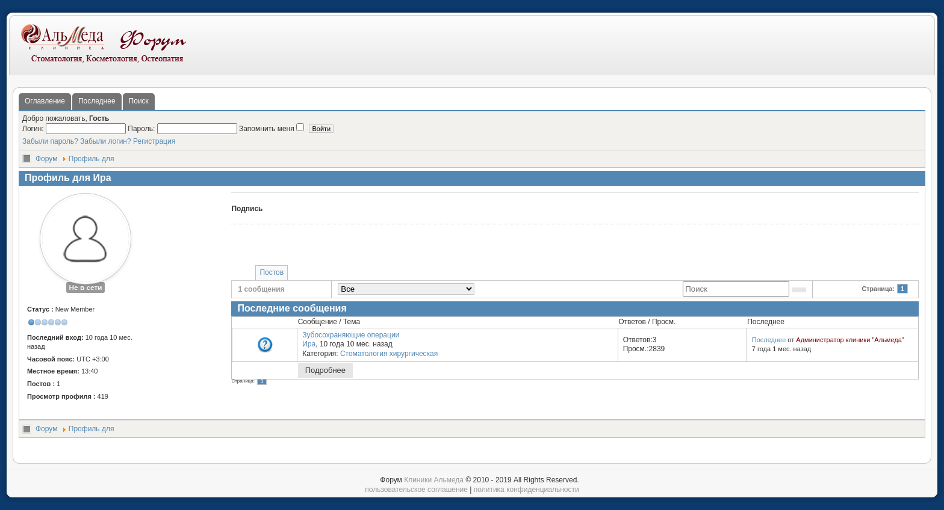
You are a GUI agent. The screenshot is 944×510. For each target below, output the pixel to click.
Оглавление (45, 101)
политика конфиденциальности (526, 489)
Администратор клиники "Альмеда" (850, 339)
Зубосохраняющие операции (350, 335)
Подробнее (325, 370)
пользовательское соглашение (416, 489)
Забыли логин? (105, 141)
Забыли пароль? (50, 141)
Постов (271, 272)
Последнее (97, 101)
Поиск (139, 101)
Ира (308, 344)
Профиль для (91, 159)
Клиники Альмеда (434, 480)
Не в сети (85, 287)
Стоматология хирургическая (389, 353)
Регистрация (154, 141)
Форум (46, 159)
